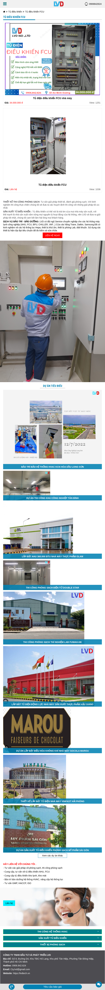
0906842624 (95, 4)
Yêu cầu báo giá (52, 986)
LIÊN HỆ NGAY (52, 235)
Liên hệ (9, 903)
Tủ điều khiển (15, 11)
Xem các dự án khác (52, 855)
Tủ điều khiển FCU (34, 11)
